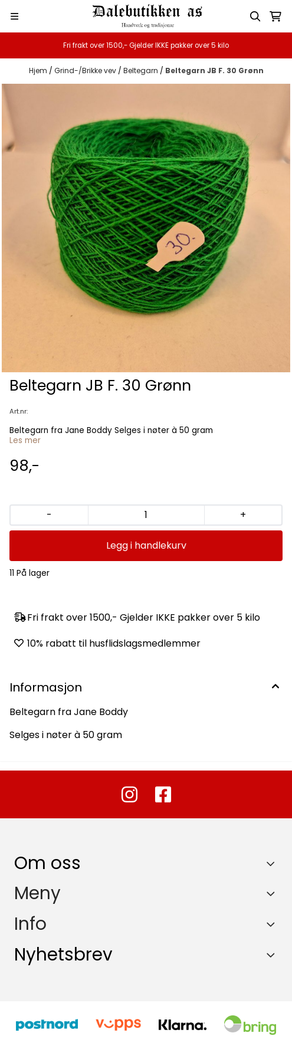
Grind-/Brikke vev (86, 70)
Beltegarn (141, 70)
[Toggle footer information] (273, 863)
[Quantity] (146, 515)
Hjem (39, 70)
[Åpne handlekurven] (275, 16)
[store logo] (146, 16)
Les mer (25, 440)
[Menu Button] (14, 16)
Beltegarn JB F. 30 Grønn (214, 70)
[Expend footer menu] (273, 893)
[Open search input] (255, 16)
